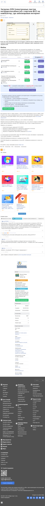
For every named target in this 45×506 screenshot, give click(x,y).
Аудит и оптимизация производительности (8, 432)
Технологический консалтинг (7, 429)
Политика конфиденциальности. (25, 490)
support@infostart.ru (6, 479)
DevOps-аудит (6, 424)
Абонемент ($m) (18, 374)
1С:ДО (34, 414)
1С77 (34, 420)
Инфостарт (21, 144)
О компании (4, 452)
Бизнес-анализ (21, 387)
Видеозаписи (7, 442)
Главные (5, 388)
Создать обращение (7, 483)
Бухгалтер (17, 338)
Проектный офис (38, 426)
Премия (5, 396)
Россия (16, 360)
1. (1, 221)
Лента (4, 390)
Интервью (5, 392)
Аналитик (35, 388)
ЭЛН (3, 146)
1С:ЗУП (34, 412)
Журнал (5, 384)
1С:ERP (34, 402)
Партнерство (21, 417)
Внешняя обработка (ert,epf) (21, 342)
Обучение (36, 384)
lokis (4, 239)
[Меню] (2, 2)
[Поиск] (5, 2)
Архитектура (21, 399)
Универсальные (37, 416)
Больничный (7, 146)
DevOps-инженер (37, 393)
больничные (23, 146)
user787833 (5, 221)
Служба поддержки (8, 468)
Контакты (3, 464)
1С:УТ (34, 408)
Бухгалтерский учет (19, 370)
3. (1, 239)
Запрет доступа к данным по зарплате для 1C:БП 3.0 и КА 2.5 (22, 167)
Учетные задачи (7, 405)
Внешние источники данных (21, 332)
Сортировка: (30, 218)
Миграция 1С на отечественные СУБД (8, 435)
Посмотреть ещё (22, 213)
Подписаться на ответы (6, 218)
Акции (19, 407)
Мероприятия (7, 440)
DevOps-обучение (7, 422)
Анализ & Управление (21, 385)
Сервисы (20, 411)
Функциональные (7, 403)
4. (1, 248)
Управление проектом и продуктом (23, 392)
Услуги (19, 413)
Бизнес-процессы (22, 389)
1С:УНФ (35, 406)
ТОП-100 (5, 394)
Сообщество (6, 417)
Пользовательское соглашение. (9, 490)
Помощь (3, 460)
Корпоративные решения (22, 423)
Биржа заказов (7, 444)
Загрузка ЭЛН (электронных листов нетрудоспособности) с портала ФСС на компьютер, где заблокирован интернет (20, 11)
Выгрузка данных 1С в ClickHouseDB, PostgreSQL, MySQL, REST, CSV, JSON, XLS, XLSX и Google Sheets (7, 207)
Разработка (6, 409)
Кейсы (19, 415)
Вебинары (20, 419)
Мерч (4, 448)
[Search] (39, 380)
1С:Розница (36, 410)
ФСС (12, 146)
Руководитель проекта (36, 391)
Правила (3, 458)
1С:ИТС (20, 409)
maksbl (5, 233)
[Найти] (43, 380)
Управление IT (21, 397)
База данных (6, 411)
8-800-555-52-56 (6, 478)
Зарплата (17, 334)
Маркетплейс (37, 399)
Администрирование (8, 413)
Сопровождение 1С (23, 405)
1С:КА (34, 404)
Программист (18, 337)
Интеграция (6, 415)
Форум (5, 446)
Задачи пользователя (8, 407)
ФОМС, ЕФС (17, 367)
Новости (5, 386)
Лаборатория (7, 420)
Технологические (22, 433)
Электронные (17, 146)
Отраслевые (21, 430)
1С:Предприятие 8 (19, 345)
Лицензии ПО (21, 428)
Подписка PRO (6, 401)
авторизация (28, 254)
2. (2, 233)
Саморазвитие (21, 401)
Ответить (6, 230)
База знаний (6, 399)
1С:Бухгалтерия (37, 401)
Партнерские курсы (38, 395)
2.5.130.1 (29, 131)
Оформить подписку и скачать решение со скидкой (22, 90)
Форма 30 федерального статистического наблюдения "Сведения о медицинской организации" (21, 208)
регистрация (22, 254)
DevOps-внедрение (8, 426)
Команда (20, 395)
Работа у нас (4, 462)
